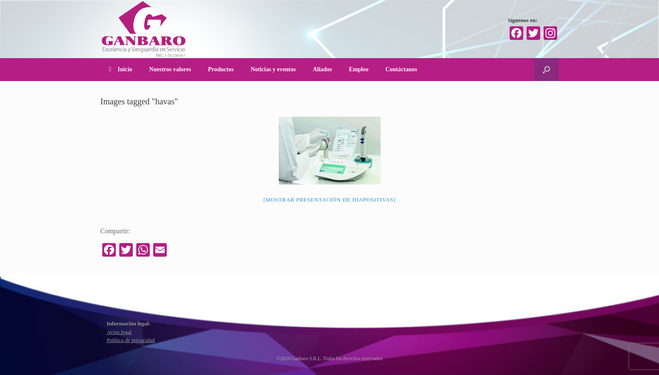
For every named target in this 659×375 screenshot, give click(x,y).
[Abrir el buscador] (546, 69)
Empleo (358, 69)
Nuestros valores (170, 69)
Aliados (322, 69)
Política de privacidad (131, 340)
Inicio (120, 69)
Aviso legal (119, 332)
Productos (220, 69)
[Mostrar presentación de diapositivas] (329, 199)
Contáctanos (401, 69)
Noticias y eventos (273, 69)
